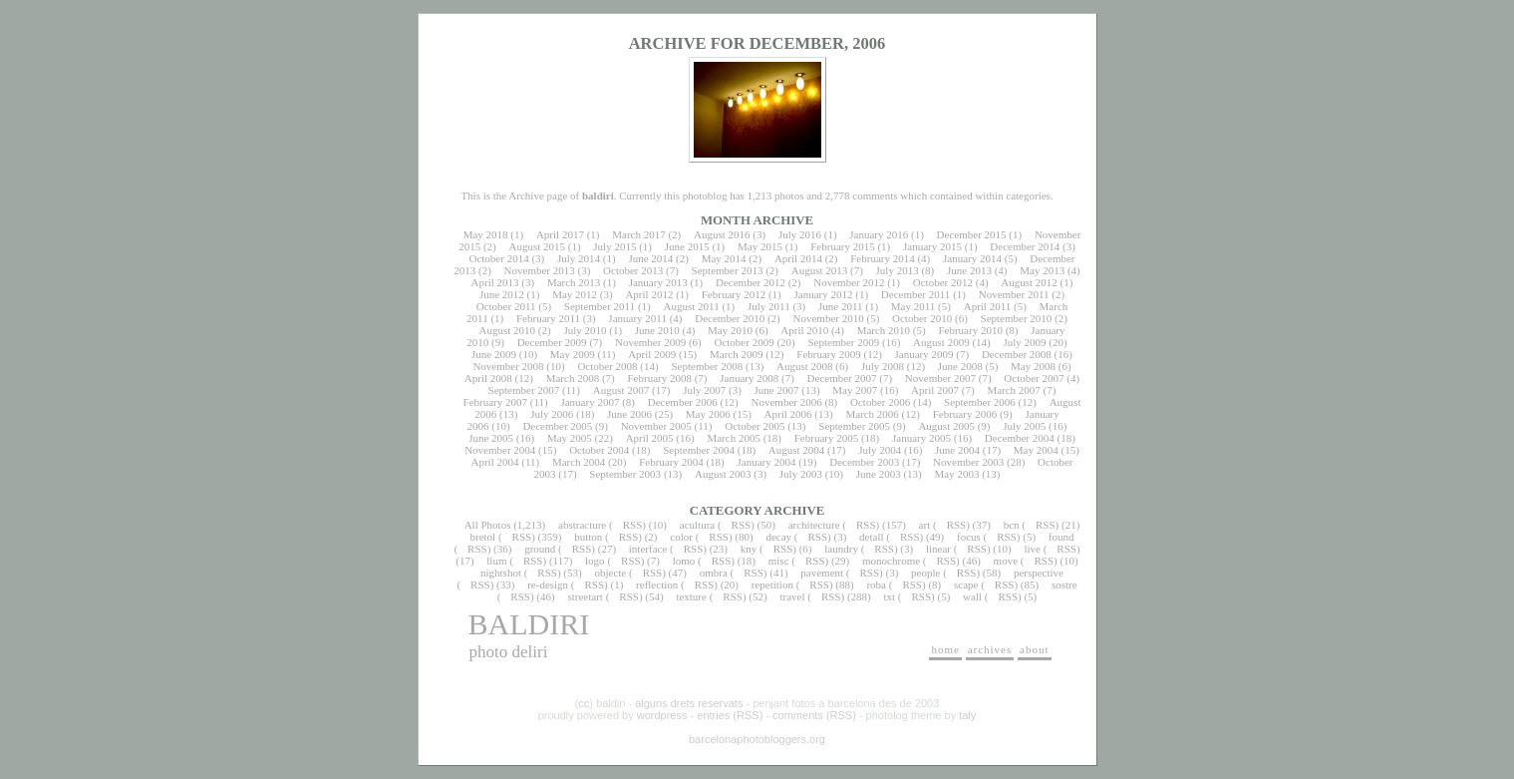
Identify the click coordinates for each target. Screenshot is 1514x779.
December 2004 (1020, 438)
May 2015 (760, 246)
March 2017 (638, 234)
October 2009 (743, 342)
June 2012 (501, 294)
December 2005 (557, 426)
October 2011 (506, 306)
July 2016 (799, 234)
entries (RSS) (729, 715)
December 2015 (972, 234)
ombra (714, 573)
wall (972, 596)
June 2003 (878, 474)
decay (778, 537)
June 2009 (493, 354)
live (1032, 549)
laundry (841, 549)
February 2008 (659, 378)
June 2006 (629, 414)
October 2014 (498, 258)
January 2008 (749, 378)
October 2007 (1033, 378)
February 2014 (882, 258)
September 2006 (980, 402)
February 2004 (671, 462)
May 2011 (913, 306)
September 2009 (843, 342)
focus (969, 537)
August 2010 (507, 330)
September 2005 (854, 426)
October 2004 (599, 450)
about (1034, 649)
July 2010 (584, 330)
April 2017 (560, 234)
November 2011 (1014, 294)
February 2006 (965, 414)
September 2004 (699, 450)
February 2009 (828, 354)
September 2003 (625, 474)
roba (876, 584)
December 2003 (864, 462)
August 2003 (723, 474)
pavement (821, 573)
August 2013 (819, 270)
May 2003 (956, 474)
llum (496, 561)
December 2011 (916, 294)
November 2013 (539, 270)
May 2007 (854, 390)
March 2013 (573, 282)
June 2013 (969, 270)
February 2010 (970, 330)
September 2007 (524, 390)
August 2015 (536, 246)
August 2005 (946, 426)
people (925, 573)
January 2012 (823, 294)
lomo (684, 561)
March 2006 (871, 414)
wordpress (662, 715)
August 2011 (692, 306)
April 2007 (935, 390)
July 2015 (614, 246)
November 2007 (940, 378)
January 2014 (972, 258)
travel (791, 596)
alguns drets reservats (689, 703)
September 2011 (599, 306)
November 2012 (848, 282)
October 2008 (607, 366)
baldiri (529, 623)
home (945, 649)
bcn (1012, 525)
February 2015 (842, 246)
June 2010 (657, 330)
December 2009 (552, 342)
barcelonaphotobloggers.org (757, 739)
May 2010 (730, 330)
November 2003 (968, 462)
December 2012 (750, 282)
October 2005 (754, 426)
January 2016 (878, 234)
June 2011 (840, 306)
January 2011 (637, 318)
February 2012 (733, 294)
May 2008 (1033, 366)
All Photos (487, 525)
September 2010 (1017, 318)
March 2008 (572, 378)
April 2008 (488, 378)
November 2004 (499, 450)
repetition (772, 584)
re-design (547, 584)
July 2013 (897, 270)
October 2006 (880, 402)
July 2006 (551, 414)
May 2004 (1036, 450)
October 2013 (633, 270)
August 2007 (621, 390)
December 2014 (1025, 246)
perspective (1038, 573)
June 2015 (687, 246)
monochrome (891, 561)
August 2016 (722, 234)
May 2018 (485, 234)
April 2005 (650, 438)
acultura (697, 525)
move (1006, 561)
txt (889, 596)
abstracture (582, 525)
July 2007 (704, 390)
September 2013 (727, 270)
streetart (584, 596)
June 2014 (650, 258)
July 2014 (578, 258)
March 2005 (733, 438)
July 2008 (882, 366)
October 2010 (922, 318)
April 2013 (495, 282)
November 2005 (656, 426)
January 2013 (658, 282)
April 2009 (652, 354)
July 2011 (769, 306)
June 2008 (960, 366)
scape (966, 584)
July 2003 (800, 474)
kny (749, 549)
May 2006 (708, 414)
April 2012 (649, 294)
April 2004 (494, 462)
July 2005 (1024, 426)
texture (691, 596)
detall (871, 537)
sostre (1064, 584)
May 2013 (1042, 270)
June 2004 (957, 450)
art (925, 525)
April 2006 (788, 414)
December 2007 (842, 378)
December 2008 (1017, 354)
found (1061, 537)
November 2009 (650, 342)
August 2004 (796, 450)
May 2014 (724, 258)
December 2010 (729, 318)
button (588, 537)
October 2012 (943, 282)
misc (778, 561)
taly (967, 715)
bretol (483, 537)
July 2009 (1024, 342)
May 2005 (569, 438)
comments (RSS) (814, 715)
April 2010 (804, 330)
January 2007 (589, 402)
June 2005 (490, 438)
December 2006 (683, 402)
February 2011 (548, 318)
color (681, 537)
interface (648, 549)
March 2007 (1013, 390)
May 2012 (574, 294)
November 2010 (828, 318)
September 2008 (707, 366)
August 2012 (1029, 282)
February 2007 (495, 402)
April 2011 (988, 306)
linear (938, 549)
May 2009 (572, 354)
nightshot (500, 573)
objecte (610, 573)
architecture (814, 525)
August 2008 (804, 366)
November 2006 (787, 402)
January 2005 (921, 438)
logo (595, 561)
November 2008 (507, 366)
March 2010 (883, 330)
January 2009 (924, 354)
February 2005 (826, 438)
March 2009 (736, 354)
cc (583, 703)
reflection (657, 584)
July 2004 (879, 450)
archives (990, 649)
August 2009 (941, 342)
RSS (633, 525)
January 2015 (932, 246)
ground (539, 549)
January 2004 (766, 462)
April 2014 (798, 258)
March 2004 (578, 462)
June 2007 (777, 390)
